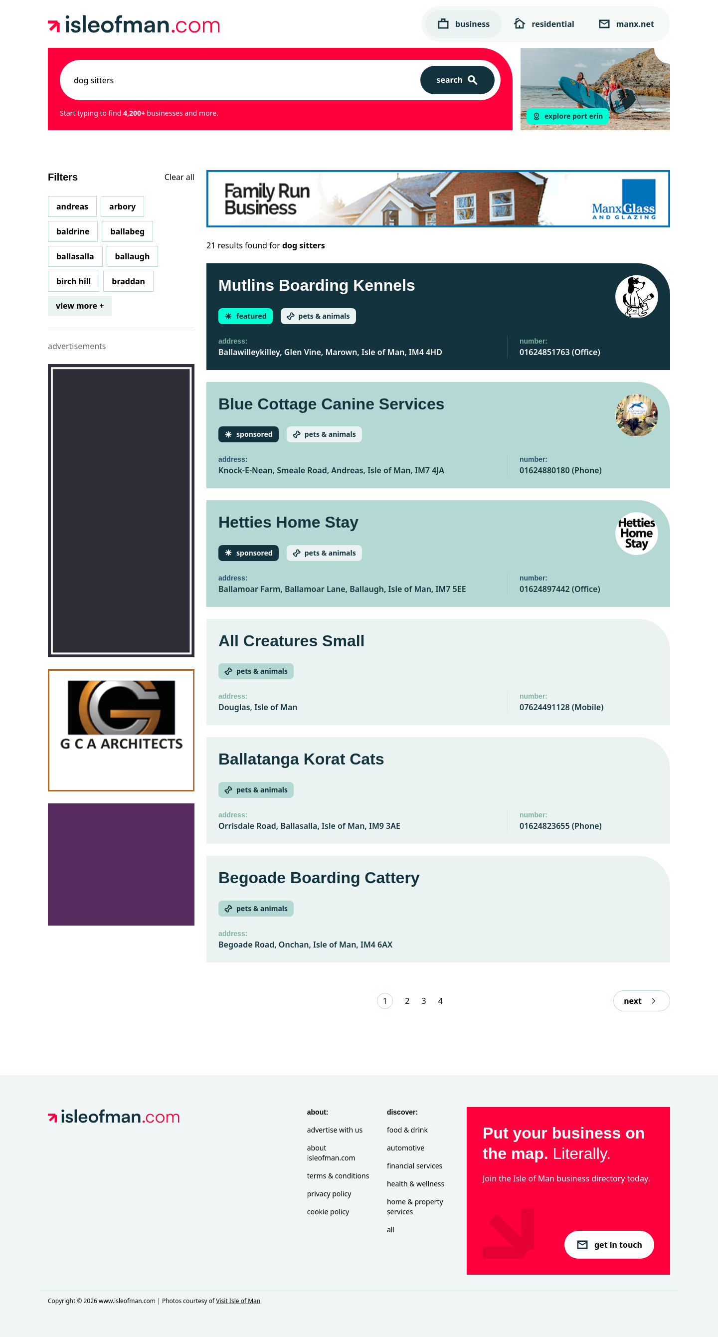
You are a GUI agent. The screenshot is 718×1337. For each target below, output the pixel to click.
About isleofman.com (331, 1152)
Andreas (72, 206)
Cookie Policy (328, 1211)
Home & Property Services (415, 1206)
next (642, 1001)
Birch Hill (73, 281)
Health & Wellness (415, 1183)
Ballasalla (75, 256)
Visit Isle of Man (238, 1301)
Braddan (128, 281)
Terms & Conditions (338, 1175)
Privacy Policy (329, 1193)
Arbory (122, 206)
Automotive (405, 1147)
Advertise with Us (334, 1130)
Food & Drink (407, 1130)
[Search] (457, 80)
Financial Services (414, 1165)
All (390, 1229)
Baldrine (72, 231)
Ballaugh (132, 256)
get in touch (609, 1245)
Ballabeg (127, 231)
